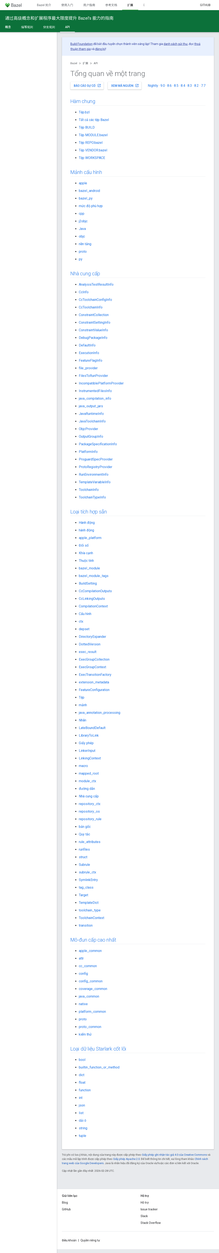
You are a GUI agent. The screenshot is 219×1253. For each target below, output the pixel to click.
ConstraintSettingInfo (94, 322)
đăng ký (100, 49)
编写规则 (27, 27)
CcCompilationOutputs (95, 591)
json (82, 1105)
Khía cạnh (86, 553)
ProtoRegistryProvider (95, 467)
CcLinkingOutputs (92, 599)
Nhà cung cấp (85, 274)
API (96, 63)
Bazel (73, 63)
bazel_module (89, 568)
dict (81, 1075)
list (81, 1113)
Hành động (87, 523)
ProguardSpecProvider (96, 459)
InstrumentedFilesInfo (95, 391)
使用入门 (67, 5)
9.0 (162, 86)
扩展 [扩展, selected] (130, 5)
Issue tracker (149, 1209)
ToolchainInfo (89, 490)
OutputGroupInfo (91, 436)
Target (83, 895)
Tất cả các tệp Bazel (94, 120)
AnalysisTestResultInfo (96, 284)
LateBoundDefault (92, 728)
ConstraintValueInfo (93, 330)
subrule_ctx (87, 872)
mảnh (83, 705)
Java (82, 229)
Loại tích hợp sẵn (88, 512)
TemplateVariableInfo (95, 482)
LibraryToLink (89, 735)
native (83, 1004)
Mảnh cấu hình (86, 172)
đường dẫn (87, 789)
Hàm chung (82, 101)
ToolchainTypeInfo (92, 497)
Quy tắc (84, 834)
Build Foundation (81, 44)
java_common (89, 996)
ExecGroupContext (92, 667)
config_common (91, 981)
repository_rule (90, 819)
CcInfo (84, 292)
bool (82, 1060)
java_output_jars (91, 406)
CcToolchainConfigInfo (95, 300)
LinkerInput (87, 751)
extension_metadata (94, 682)
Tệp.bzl (84, 112)
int (80, 1098)
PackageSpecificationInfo (98, 444)
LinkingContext (90, 758)
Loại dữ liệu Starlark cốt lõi (98, 1049)
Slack (144, 1216)
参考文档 (111, 5)
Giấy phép (86, 743)
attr (81, 958)
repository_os (89, 811)
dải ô (82, 1121)
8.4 (183, 86)
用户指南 (89, 5)
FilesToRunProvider (93, 376)
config (83, 974)
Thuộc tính (86, 561)
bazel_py (86, 198)
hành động (86, 530)
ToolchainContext (91, 918)
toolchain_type (90, 910)
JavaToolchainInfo (92, 421)
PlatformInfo (88, 452)
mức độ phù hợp (91, 206)
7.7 (203, 86)
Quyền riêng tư (90, 1240)
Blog (65, 1202)
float (82, 1083)
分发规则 (49, 27)
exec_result (87, 652)
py (80, 259)
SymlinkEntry (88, 880)
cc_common (88, 966)
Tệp (81, 697)
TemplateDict (89, 903)
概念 (8, 27)
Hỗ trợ (145, 1202)
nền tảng (85, 244)
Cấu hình (85, 614)
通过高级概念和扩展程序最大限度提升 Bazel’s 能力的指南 (59, 18)
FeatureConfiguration (94, 690)
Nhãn (82, 720)
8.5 (176, 86)
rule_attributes (89, 842)
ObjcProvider (88, 429)
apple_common (90, 951)
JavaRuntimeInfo (91, 414)
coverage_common (93, 989)
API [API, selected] (67, 27)
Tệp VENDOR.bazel (93, 150)
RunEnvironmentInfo (93, 474)
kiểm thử (85, 1034)
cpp (81, 214)
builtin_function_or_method (99, 1067)
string (83, 1128)
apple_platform (90, 538)
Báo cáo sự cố (87, 85)
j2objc (83, 221)
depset (84, 629)
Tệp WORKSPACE (92, 158)
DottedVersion (89, 644)
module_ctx (87, 781)
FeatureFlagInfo (90, 360)
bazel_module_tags (93, 576)
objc (82, 236)
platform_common (92, 1012)
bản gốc (85, 827)
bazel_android (89, 191)
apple (83, 183)
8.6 (169, 86)
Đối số (84, 545)
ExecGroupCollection (94, 659)
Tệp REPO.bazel (91, 143)
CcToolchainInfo (91, 307)
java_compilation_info (95, 398)
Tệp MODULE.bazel (93, 135)
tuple (82, 1136)
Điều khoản (69, 1240)
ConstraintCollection (94, 315)
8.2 (196, 86)
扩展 (85, 63)
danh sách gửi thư (176, 44)
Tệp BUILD (87, 127)
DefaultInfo (87, 345)
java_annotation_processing (99, 713)
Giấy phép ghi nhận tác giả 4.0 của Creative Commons (174, 1154)
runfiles (84, 849)
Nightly (153, 86)
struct (83, 857)
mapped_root (89, 773)
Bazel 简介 (44, 5)
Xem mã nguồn (125, 85)
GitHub (205, 5)
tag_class (86, 887)
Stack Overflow (151, 1222)
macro (83, 766)
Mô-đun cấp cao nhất (93, 940)
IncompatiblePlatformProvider (101, 383)
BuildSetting (88, 583)
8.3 (190, 86)
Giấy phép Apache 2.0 (126, 1159)
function (85, 1090)
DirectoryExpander (92, 637)
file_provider (88, 368)
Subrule (84, 865)
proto (83, 252)
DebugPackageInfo (93, 338)
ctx (81, 621)
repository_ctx (89, 804)
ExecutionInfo (89, 353)
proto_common (90, 1027)
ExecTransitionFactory (95, 675)
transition (86, 925)
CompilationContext (93, 606)
